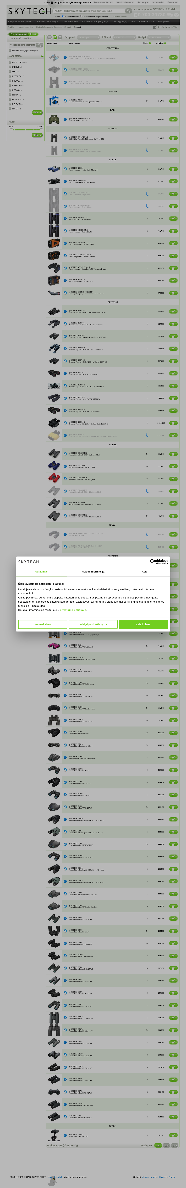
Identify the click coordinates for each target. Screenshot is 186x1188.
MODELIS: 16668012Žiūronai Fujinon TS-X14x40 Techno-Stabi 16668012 (88, 423)
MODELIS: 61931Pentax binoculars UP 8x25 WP (80, 807)
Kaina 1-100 (120, 37)
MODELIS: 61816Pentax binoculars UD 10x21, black (82, 658)
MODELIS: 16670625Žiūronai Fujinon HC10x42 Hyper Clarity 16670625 (88, 361)
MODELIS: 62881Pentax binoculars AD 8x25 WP (80, 918)
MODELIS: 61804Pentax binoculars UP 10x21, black (82, 708)
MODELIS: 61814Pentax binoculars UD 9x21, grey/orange (84, 633)
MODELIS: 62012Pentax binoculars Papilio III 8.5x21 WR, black (86, 869)
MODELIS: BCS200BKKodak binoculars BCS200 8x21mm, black (84, 454)
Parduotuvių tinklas (103, 2)
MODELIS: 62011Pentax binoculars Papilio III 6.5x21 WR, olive (86, 832)
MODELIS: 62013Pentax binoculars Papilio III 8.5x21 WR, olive (86, 881)
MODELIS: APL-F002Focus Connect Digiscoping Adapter (82, 181)
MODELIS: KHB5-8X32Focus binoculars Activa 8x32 (80, 218)
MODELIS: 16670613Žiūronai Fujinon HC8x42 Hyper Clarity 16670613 (87, 336)
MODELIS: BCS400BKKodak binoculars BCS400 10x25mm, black (85, 491)
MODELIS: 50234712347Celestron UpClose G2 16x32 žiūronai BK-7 (85, 82)
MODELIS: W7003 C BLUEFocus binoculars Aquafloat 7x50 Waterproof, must (87, 268)
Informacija (158, 2)
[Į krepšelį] (173, 57)
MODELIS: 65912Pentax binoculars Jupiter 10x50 (80, 695)
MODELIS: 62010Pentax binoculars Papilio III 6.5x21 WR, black (86, 819)
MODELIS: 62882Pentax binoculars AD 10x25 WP (81, 968)
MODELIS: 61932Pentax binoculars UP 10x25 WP (81, 844)
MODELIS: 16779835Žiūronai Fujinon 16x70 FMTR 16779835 (84, 410)
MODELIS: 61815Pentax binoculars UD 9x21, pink (81, 646)
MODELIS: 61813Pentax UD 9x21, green (77, 621)
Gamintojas (83, 37)
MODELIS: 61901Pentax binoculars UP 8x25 (79, 733)
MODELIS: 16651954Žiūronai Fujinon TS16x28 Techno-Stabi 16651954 (88, 311)
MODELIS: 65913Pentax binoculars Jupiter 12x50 (80, 720)
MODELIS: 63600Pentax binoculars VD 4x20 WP (80, 1055)
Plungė (171, 1177)
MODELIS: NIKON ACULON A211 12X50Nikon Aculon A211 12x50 (85, 547)
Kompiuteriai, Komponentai (20, 21)
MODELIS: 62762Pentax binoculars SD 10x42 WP (81, 1104)
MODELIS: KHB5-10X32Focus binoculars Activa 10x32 (80, 231)
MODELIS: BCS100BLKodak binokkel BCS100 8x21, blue (82, 466)
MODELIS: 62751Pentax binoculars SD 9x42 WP (80, 1117)
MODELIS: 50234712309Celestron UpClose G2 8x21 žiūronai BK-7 (85, 70)
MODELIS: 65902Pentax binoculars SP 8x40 (79, 770)
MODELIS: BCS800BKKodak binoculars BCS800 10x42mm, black (85, 516)
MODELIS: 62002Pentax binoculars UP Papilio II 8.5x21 (83, 906)
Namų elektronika (70, 21)
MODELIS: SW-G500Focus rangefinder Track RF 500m (81, 243)
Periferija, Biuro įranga (47, 21)
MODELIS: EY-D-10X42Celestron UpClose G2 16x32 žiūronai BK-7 (85, 150)
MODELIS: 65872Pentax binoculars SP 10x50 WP (81, 1005)
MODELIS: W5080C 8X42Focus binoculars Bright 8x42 (80, 194)
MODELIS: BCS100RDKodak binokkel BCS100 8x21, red (82, 479)
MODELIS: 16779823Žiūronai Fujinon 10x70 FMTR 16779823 (84, 398)
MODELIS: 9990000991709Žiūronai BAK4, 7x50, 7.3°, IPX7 (81, 119)
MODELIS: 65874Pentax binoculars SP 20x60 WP (81, 1067)
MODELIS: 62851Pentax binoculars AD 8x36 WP (80, 980)
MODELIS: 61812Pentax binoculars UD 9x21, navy (81, 609)
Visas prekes (155, 37)
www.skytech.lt (55, 1177)
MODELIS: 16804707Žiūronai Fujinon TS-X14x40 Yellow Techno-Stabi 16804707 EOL (93, 435)
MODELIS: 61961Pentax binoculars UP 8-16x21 (80, 782)
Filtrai (33, 34)
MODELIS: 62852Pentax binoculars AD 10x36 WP (81, 1018)
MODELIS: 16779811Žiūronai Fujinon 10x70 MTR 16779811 (84, 373)
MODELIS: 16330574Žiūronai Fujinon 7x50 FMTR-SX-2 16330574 (86, 324)
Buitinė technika (146, 21)
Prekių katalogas (19, 34)
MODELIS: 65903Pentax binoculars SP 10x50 (79, 795)
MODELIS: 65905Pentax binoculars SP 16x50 (79, 931)
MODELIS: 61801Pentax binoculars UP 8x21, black (81, 683)
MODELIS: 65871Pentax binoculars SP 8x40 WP (80, 993)
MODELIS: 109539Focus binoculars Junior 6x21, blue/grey (83, 169)
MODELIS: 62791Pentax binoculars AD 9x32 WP (80, 1079)
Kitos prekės (163, 21)
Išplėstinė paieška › (120, 16)
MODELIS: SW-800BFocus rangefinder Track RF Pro (80, 280)
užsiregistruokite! (82, 2)
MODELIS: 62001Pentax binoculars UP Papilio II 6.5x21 (83, 894)
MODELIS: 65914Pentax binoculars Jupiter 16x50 (80, 745)
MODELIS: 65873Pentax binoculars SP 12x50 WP (81, 1030)
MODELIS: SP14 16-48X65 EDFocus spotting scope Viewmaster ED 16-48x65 (86, 293)
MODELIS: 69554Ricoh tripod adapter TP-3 (78, 1135)
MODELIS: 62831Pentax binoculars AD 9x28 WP (80, 1042)
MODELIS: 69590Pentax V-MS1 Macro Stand (79, 584)
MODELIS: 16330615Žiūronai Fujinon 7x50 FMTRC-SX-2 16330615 (87, 386)
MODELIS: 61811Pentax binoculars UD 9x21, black (81, 596)
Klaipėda (163, 1177)
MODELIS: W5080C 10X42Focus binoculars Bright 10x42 (80, 206)
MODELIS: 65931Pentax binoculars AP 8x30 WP (80, 943)
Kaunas (153, 1177)
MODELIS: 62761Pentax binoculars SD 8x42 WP (80, 1092)
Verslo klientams (125, 2)
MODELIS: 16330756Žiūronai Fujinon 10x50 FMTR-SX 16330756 (86, 349)
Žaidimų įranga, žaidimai (123, 21)
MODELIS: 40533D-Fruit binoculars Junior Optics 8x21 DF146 (85, 101)
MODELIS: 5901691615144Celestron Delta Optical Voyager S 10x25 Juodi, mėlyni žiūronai (92, 57)
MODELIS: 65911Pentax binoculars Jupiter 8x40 (80, 671)
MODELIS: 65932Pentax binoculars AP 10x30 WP (81, 956)
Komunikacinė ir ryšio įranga (95, 21)
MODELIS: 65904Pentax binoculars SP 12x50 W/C (81, 856)
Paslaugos (143, 2)
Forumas (172, 2)
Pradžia (11, 27)
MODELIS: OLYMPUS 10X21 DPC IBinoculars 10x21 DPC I (83, 565)
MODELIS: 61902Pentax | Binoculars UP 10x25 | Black (82, 757)
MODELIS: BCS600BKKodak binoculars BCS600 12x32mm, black (85, 503)
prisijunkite (59, 2)
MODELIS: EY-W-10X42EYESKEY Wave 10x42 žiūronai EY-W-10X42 (86, 138)
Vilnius (145, 1177)
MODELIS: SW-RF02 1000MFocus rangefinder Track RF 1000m (82, 256)
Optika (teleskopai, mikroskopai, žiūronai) (53, 27)
